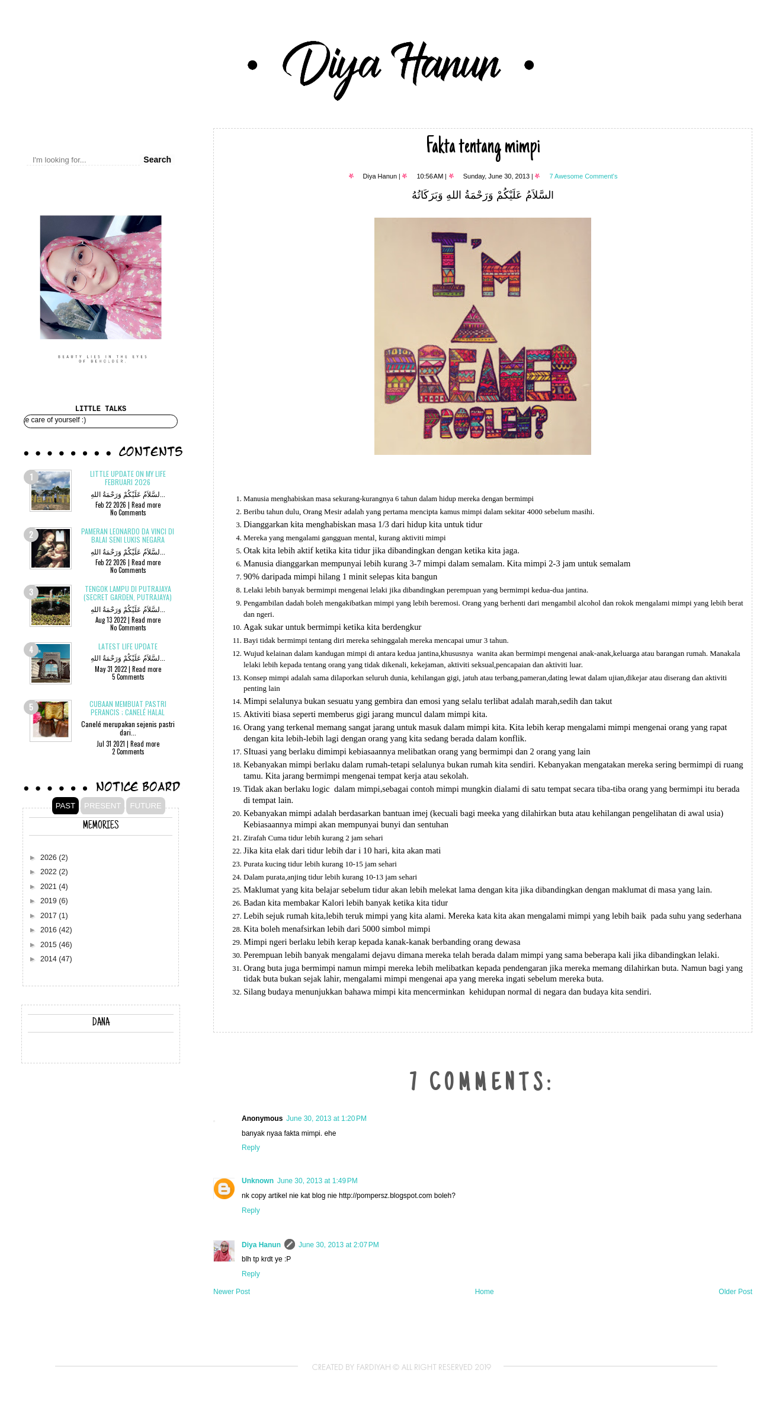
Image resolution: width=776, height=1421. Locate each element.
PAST (65, 805)
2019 (49, 901)
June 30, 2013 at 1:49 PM (317, 1181)
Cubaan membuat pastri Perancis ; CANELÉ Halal (127, 708)
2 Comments (128, 751)
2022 (49, 872)
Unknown (258, 1181)
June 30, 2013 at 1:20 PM (326, 1118)
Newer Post (231, 1292)
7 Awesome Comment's (583, 176)
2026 (49, 857)
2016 (49, 930)
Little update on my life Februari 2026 (128, 478)
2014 (49, 959)
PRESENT (102, 805)
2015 (49, 945)
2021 (49, 886)
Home (484, 1292)
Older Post (735, 1292)
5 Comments (128, 676)
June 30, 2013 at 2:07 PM (339, 1245)
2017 (49, 916)
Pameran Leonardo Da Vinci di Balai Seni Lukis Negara (127, 535)
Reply (251, 1147)
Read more (146, 504)
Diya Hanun (261, 1245)
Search (157, 159)
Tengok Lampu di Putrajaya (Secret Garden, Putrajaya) (128, 593)
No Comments (128, 512)
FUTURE (145, 805)
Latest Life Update (128, 646)
